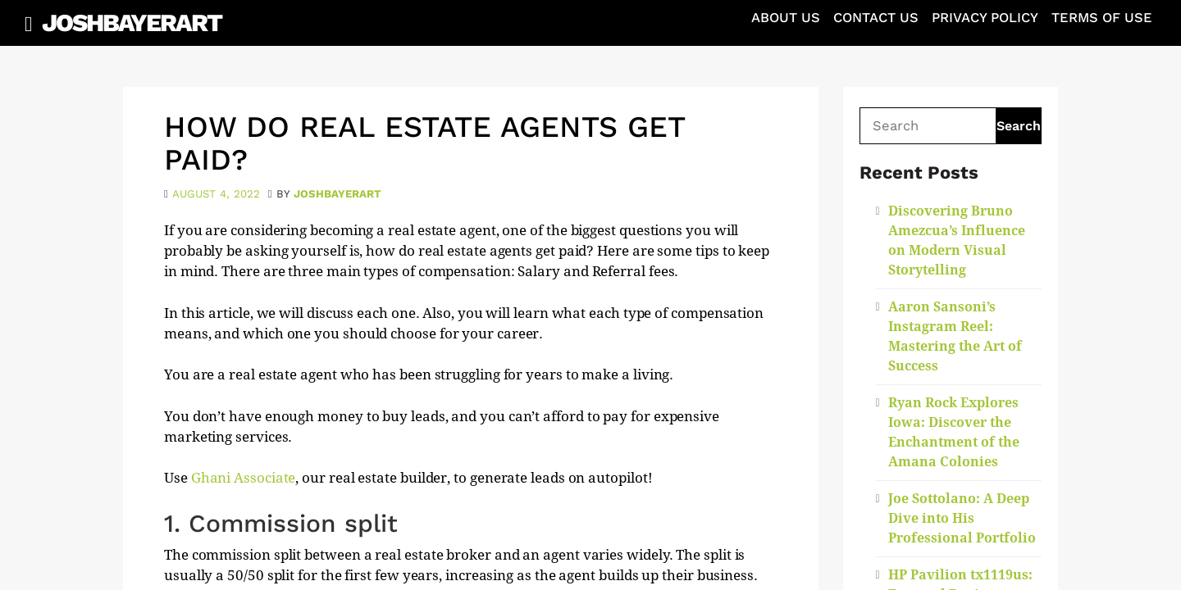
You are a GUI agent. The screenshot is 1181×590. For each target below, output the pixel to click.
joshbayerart (337, 194)
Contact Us (876, 17)
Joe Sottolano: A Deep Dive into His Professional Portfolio (962, 518)
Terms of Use (1101, 17)
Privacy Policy (985, 17)
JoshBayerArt (131, 22)
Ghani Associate (243, 478)
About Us (785, 17)
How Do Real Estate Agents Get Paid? (424, 143)
